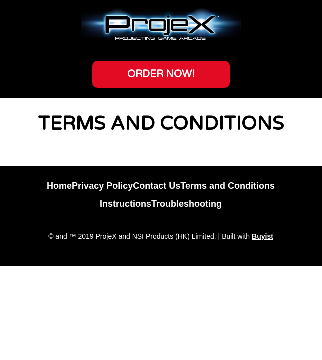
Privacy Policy (102, 186)
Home (59, 186)
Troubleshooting (187, 204)
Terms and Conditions (227, 186)
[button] (161, 74)
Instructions (126, 204)
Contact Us (156, 186)
